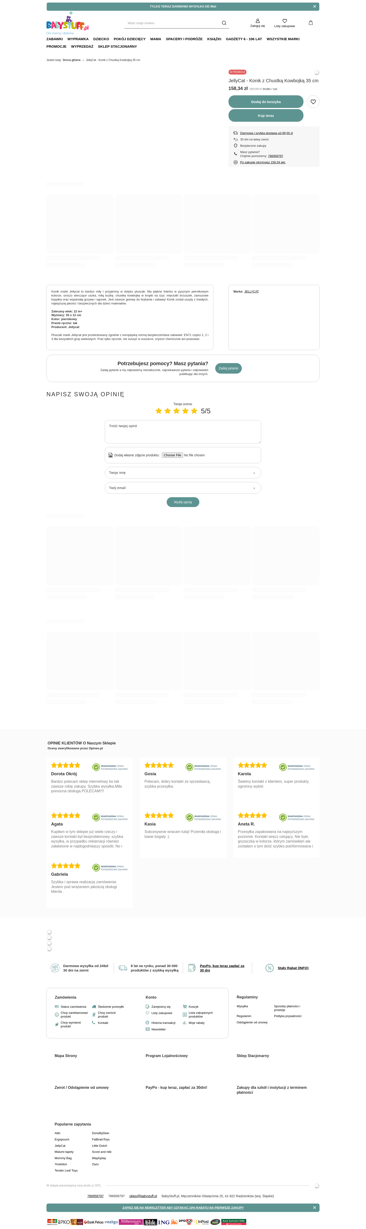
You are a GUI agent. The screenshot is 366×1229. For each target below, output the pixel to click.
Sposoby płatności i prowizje (287, 1008)
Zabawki (54, 39)
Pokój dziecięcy (130, 39)
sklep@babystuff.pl (143, 1196)
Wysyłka (242, 1006)
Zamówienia (65, 997)
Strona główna (72, 60)
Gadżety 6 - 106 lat (244, 39)
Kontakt (103, 1023)
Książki (214, 39)
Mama (155, 39)
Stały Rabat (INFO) (293, 968)
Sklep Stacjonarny (117, 46)
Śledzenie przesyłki (111, 1006)
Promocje (56, 46)
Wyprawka (78, 39)
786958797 (275, 156)
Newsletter (158, 1029)
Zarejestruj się (161, 1006)
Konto (151, 997)
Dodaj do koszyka (266, 102)
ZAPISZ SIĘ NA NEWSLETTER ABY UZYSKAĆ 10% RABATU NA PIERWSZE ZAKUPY (183, 1207)
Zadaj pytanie (228, 368)
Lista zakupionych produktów (201, 1014)
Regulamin (244, 1016)
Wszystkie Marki (283, 39)
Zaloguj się (257, 26)
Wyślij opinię (183, 502)
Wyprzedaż (82, 46)
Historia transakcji (163, 1023)
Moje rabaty (196, 1023)
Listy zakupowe (284, 26)
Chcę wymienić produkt (71, 1024)
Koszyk (193, 1006)
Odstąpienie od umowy (252, 1022)
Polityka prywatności (288, 1016)
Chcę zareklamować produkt (74, 1014)
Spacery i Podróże (184, 39)
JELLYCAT (251, 291)
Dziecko (101, 39)
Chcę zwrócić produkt (107, 1014)
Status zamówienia (73, 1006)
